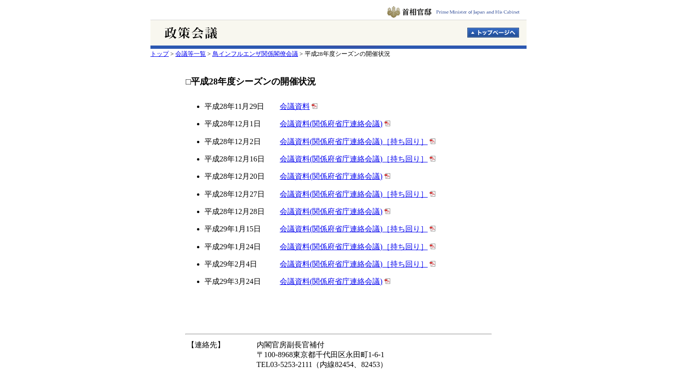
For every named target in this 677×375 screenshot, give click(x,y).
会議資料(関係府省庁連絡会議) (331, 124)
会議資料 (295, 106)
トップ (159, 53)
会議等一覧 (190, 53)
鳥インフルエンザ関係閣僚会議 (255, 53)
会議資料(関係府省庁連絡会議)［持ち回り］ (354, 141)
